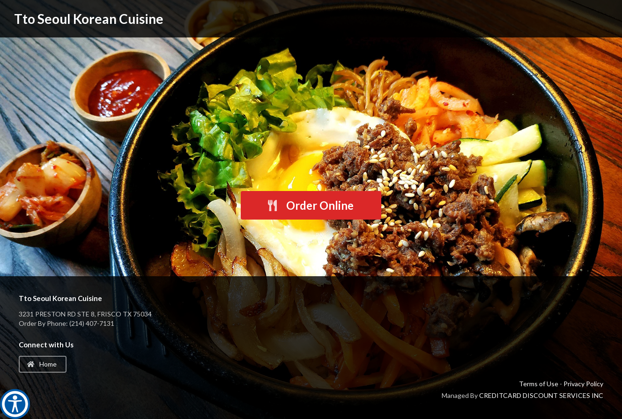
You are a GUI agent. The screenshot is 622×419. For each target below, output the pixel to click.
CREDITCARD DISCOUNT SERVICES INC (541, 395)
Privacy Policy (583, 384)
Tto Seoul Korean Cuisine (88, 19)
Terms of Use (538, 384)
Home (42, 364)
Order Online (310, 205)
